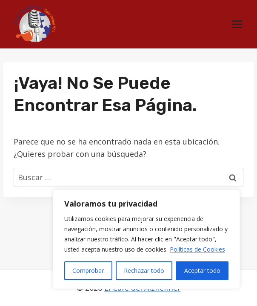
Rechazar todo (144, 270)
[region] (146, 239)
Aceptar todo (202, 270)
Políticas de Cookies (197, 249)
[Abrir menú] (237, 24)
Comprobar (88, 270)
